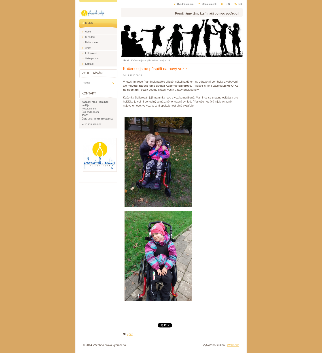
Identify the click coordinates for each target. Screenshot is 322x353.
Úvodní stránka (185, 4)
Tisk (240, 4)
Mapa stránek (209, 4)
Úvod (126, 60)
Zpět (130, 334)
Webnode (233, 345)
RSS (227, 4)
